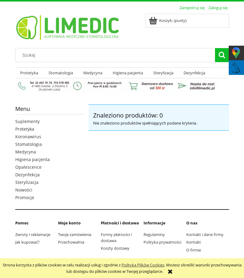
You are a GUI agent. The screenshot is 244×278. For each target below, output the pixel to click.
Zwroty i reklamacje (32, 234)
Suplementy (27, 121)
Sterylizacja (26, 182)
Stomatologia (28, 144)
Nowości (23, 190)
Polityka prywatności (162, 242)
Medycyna (25, 152)
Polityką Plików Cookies (143, 265)
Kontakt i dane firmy (205, 234)
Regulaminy (154, 234)
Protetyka (24, 129)
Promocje (24, 197)
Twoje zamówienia (74, 234)
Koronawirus (28, 136)
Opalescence (28, 167)
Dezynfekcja (27, 175)
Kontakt (193, 242)
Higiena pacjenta (32, 159)
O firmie (193, 250)
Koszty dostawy (115, 248)
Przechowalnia (71, 242)
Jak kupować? (27, 242)
